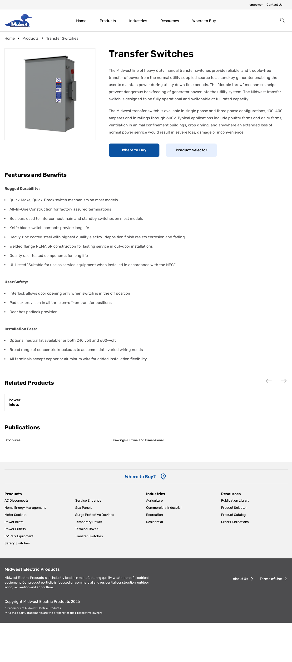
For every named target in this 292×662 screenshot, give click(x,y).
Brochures (12, 480)
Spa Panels (83, 547)
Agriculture (154, 540)
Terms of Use (271, 618)
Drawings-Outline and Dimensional (137, 480)
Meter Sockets (15, 554)
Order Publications (235, 561)
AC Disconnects (17, 540)
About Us (240, 618)
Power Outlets (15, 568)
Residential (154, 561)
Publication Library (235, 540)
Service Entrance (88, 540)
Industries (138, 21)
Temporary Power (88, 561)
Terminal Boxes (86, 568)
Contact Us (274, 4)
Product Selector (191, 150)
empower (256, 4)
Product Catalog (233, 554)
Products (108, 21)
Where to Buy (204, 21)
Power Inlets (20, 444)
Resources (169, 21)
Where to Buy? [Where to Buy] (140, 516)
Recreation (154, 554)
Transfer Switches (89, 576)
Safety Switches (17, 583)
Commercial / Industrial (163, 547)
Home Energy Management (25, 547)
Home (81, 21)
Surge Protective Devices (94, 554)
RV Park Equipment (19, 576)
